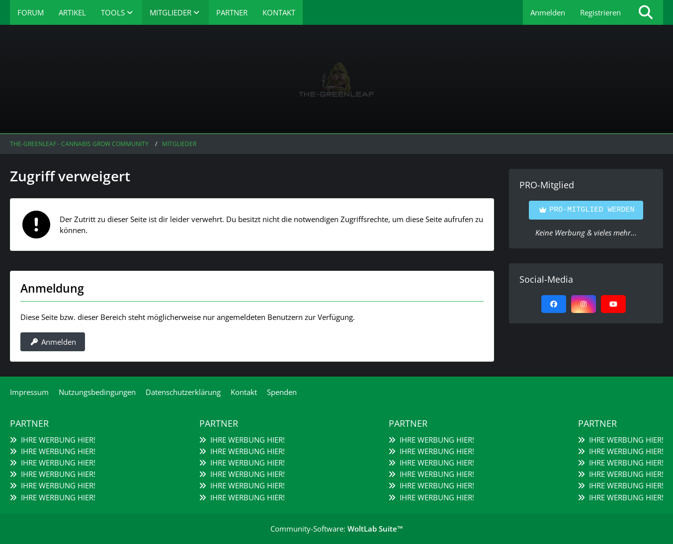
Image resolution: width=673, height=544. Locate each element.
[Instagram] (583, 304)
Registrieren (600, 12)
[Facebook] (553, 304)
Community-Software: (336, 529)
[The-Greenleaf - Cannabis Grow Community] (336, 79)
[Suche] (645, 12)
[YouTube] (613, 304)
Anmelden (547, 12)
